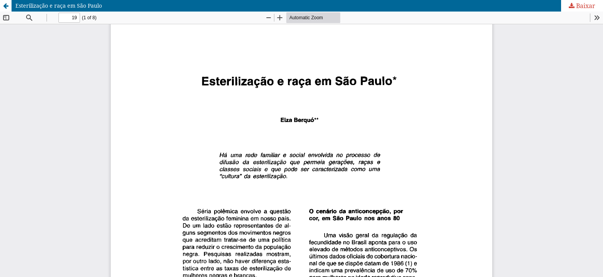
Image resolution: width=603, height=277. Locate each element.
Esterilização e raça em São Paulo (58, 5)
